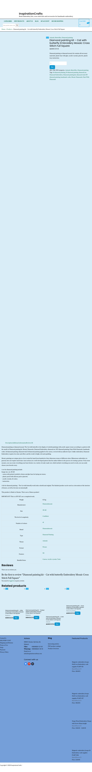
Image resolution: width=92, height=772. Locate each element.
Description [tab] (8, 443)
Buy (52, 67)
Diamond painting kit (69, 75)
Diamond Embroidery (56, 75)
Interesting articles (53, 644)
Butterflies (58, 37)
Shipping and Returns (6, 643)
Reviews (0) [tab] (29, 443)
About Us (29, 21)
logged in (12, 581)
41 (43, 522)
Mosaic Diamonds (76, 77)
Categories (8, 21)
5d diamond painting (72, 72)
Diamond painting (67, 37)
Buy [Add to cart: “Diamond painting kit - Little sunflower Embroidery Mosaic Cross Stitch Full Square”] (16, 618)
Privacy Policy (4, 652)
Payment (2, 650)
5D (43, 553)
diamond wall (81, 75)
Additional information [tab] (19, 443)
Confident (46, 516)
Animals (52, 37)
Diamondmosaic (47, 504)
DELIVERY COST (5, 640)
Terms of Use (4, 645)
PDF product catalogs (54, 646)
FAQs (1, 647)
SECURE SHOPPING (57, 21)
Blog (37, 21)
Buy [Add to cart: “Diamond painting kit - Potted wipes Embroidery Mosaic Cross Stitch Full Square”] (36, 617)
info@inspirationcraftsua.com (33, 653)
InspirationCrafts (31, 14)
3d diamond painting (59, 72)
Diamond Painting (48, 534)
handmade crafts (66, 77)
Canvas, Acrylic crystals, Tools (52, 559)
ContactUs (3, 638)
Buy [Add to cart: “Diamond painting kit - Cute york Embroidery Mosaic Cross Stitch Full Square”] (57, 624)
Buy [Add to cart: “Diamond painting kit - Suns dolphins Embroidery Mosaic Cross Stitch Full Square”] (77, 613)
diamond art (82, 72)
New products (19, 21)
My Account (45, 21)
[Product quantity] (58, 63)
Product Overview (53, 648)
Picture (45, 547)
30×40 (44, 510)
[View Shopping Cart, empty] (84, 23)
